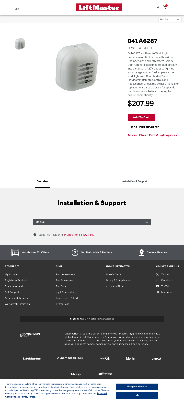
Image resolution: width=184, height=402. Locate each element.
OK (137, 395)
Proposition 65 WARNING (78, 235)
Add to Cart (141, 117)
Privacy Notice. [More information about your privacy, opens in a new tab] (28, 397)
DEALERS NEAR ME (145, 127)
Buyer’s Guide (113, 274)
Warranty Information (17, 304)
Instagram (164, 292)
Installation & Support (134, 181)
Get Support (12, 292)
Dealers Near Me (14, 286)
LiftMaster (121, 334)
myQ (131, 334)
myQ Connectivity (66, 292)
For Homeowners (66, 274)
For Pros (61, 286)
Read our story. (140, 344)
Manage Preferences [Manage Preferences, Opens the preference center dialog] (137, 387)
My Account (12, 274)
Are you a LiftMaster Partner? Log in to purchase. (153, 135)
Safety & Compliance (117, 280)
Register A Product (16, 280)
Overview (42, 181)
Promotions (62, 304)
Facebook (164, 280)
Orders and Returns (16, 298)
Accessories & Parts (67, 298)
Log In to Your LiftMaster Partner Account (92, 319)
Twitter (162, 274)
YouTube (163, 286)
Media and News (114, 286)
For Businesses (65, 280)
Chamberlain (147, 334)
